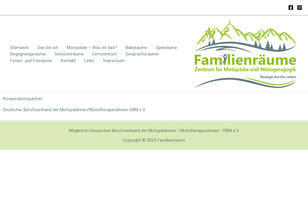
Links (89, 60)
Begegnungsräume (28, 54)
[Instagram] (299, 7)
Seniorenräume (69, 54)
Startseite (19, 47)
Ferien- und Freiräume (31, 60)
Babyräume (136, 47)
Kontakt (68, 60)
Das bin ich (48, 47)
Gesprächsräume (142, 54)
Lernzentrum (104, 54)
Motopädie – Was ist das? (92, 47)
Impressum (114, 60)
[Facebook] (290, 7)
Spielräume (166, 47)
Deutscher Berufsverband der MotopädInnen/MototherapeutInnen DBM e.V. (74, 109)
